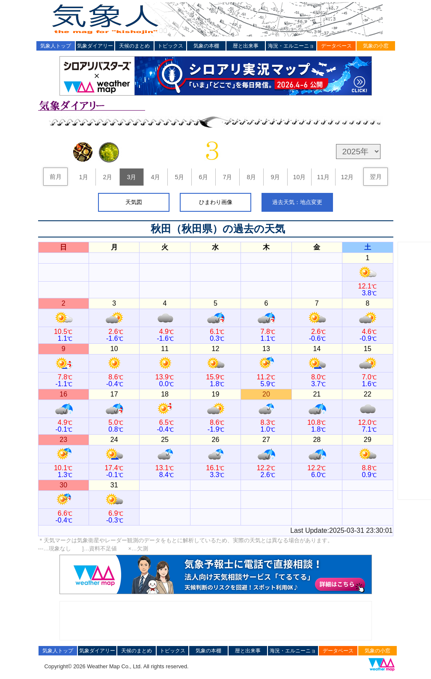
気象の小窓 (376, 46)
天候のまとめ (134, 46)
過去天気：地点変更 (297, 202)
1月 (83, 177)
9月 (275, 177)
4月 (155, 177)
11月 (323, 177)
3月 (131, 177)
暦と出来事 (246, 46)
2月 (107, 177)
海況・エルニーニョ (291, 46)
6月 (203, 177)
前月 (56, 177)
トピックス (170, 46)
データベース (336, 46)
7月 (227, 177)
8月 (251, 177)
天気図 (133, 202)
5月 (179, 177)
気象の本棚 (206, 46)
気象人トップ (55, 46)
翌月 (376, 177)
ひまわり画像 (215, 202)
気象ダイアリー (95, 46)
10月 (299, 177)
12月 (347, 177)
